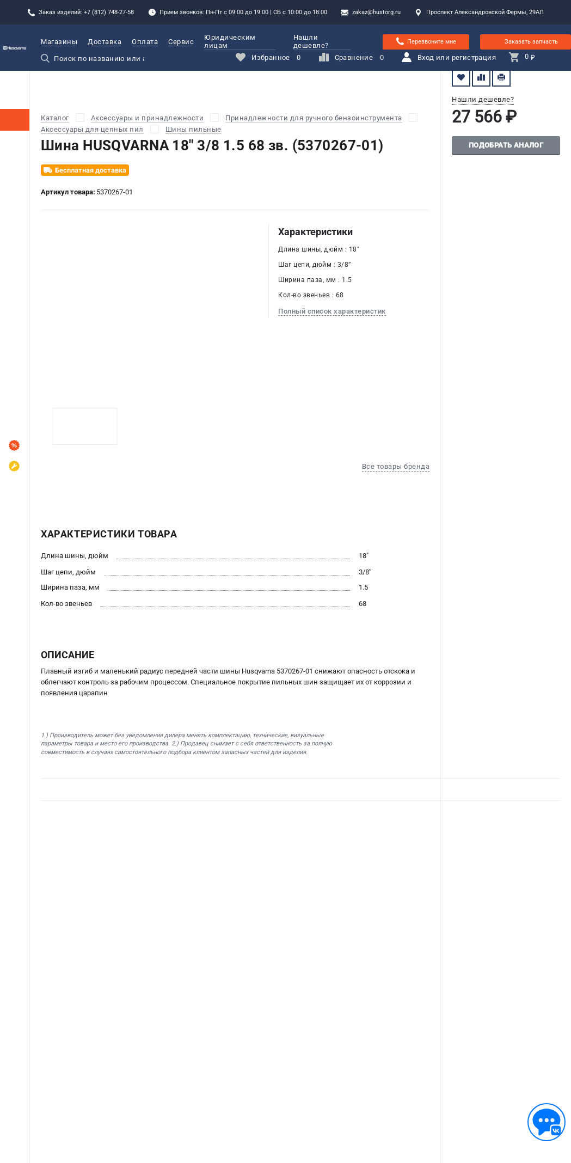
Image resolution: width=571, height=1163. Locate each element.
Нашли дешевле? (311, 41)
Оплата (145, 42)
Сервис (181, 42)
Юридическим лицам (239, 41)
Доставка (104, 42)
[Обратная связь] (546, 1122)
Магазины (59, 42)
